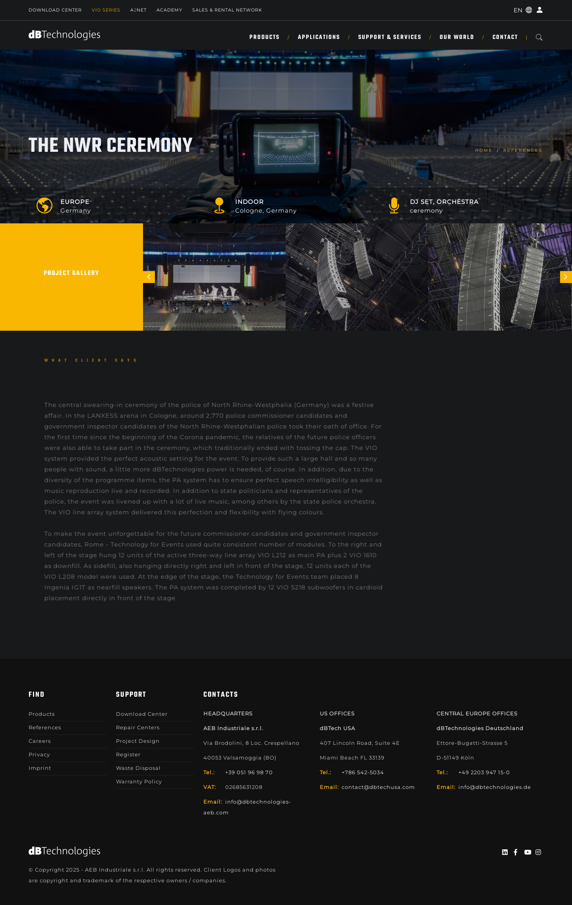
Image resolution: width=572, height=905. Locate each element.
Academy (169, 10)
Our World (457, 37)
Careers (40, 741)
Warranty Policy (139, 781)
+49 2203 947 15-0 (484, 772)
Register (128, 754)
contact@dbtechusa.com (378, 787)
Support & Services (389, 37)
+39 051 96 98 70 (249, 772)
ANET (138, 10)
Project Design (138, 741)
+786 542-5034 (363, 772)
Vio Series (106, 10)
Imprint (40, 768)
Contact (505, 37)
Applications (319, 37)
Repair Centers (138, 727)
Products (264, 37)
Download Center (55, 10)
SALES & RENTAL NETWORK (227, 10)
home (484, 150)
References (523, 150)
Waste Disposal (138, 768)
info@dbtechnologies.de (494, 787)
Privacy (39, 754)
